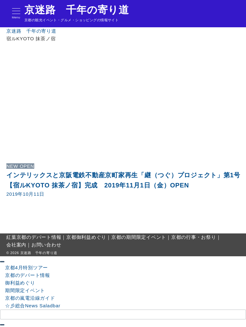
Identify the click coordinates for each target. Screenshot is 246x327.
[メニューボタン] (16, 13)
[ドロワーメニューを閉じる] (2, 261)
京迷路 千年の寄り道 (76, 10)
